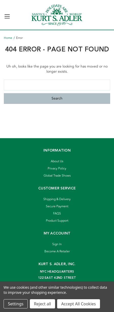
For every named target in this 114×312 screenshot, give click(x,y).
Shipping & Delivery (57, 199)
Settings (15, 304)
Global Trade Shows (57, 175)
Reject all (42, 304)
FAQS (57, 213)
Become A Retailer (57, 251)
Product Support (57, 220)
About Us (57, 161)
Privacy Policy (57, 168)
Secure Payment (57, 206)
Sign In (57, 244)
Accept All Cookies (78, 304)
